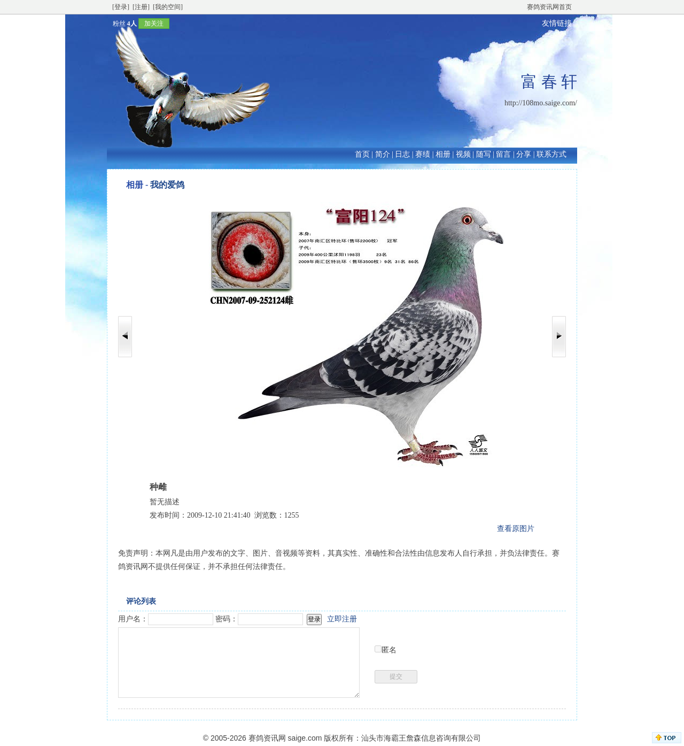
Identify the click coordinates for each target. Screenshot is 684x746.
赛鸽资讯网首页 (549, 7)
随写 (483, 154)
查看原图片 (515, 529)
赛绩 (422, 154)
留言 (503, 154)
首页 (362, 154)
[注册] (141, 7)
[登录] (120, 7)
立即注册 (342, 619)
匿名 (389, 650)
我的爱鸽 (167, 184)
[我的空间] (168, 7)
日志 (402, 154)
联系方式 (551, 154)
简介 (382, 154)
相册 (443, 154)
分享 (523, 154)
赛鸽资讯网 (267, 738)
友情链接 (557, 23)
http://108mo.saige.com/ (540, 103)
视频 (463, 154)
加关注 (154, 23)
